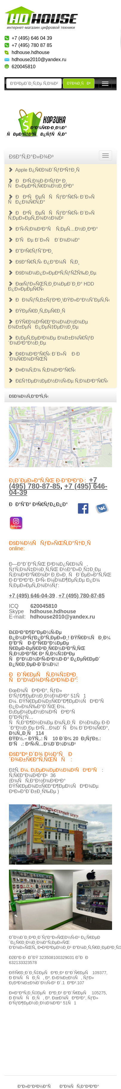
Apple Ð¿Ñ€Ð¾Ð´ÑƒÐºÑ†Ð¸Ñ (45, 169)
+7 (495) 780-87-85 (53, 483)
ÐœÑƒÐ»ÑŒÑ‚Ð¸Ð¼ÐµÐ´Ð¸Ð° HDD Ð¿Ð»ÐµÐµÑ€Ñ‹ (51, 286)
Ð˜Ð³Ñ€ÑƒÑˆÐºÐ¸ (30, 250)
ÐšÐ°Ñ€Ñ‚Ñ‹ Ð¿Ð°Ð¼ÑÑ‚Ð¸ (44, 261)
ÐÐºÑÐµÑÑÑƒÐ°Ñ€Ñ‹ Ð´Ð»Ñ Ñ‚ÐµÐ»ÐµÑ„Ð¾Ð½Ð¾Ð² (53, 215)
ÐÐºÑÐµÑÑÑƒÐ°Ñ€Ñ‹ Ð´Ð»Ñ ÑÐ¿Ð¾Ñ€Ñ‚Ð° (53, 199)
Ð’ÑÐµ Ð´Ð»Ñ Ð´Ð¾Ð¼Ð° (44, 239)
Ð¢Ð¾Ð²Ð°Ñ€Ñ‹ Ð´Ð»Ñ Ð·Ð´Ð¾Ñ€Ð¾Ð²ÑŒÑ (44, 356)
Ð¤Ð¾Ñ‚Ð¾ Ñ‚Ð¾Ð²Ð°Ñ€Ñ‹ (42, 369)
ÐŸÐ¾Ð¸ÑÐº (79, 83)
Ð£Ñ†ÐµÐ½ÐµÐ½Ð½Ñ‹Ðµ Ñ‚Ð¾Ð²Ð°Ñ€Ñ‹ (58, 380)
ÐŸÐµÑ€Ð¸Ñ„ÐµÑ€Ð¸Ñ (38, 310)
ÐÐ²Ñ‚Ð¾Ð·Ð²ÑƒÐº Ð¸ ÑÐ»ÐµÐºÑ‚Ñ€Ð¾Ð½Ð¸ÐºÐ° (41, 183)
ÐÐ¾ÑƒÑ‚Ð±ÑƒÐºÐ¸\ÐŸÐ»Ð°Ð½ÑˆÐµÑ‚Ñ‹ (59, 299)
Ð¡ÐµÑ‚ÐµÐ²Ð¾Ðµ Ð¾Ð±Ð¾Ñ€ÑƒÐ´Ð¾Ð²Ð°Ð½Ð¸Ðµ (51, 340)
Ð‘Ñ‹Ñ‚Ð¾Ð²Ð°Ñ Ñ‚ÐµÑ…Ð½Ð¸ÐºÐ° (53, 229)
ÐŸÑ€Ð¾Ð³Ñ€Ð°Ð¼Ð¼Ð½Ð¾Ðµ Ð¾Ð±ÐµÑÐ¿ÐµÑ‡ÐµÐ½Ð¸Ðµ (48, 324)
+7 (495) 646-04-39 (32, 596)
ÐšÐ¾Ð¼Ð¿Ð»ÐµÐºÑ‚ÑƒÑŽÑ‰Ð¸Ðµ (52, 272)
